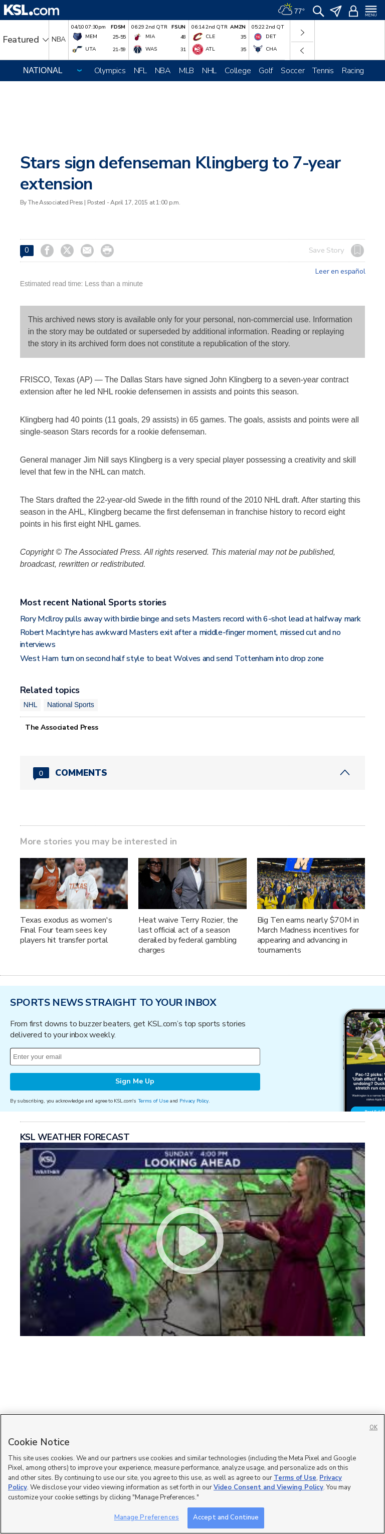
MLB (186, 70)
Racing (353, 70)
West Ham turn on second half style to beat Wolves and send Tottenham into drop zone (172, 658)
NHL (209, 70)
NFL (140, 70)
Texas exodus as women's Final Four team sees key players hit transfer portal (66, 930)
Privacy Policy (194, 1101)
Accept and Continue (226, 1517)
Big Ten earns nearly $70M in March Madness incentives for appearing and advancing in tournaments (308, 935)
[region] (192, 1474)
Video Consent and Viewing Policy (268, 1487)
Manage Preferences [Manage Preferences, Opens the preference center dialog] (146, 1517)
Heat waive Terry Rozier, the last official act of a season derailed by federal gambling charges (188, 935)
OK (373, 1427)
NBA (163, 70)
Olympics (110, 70)
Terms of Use (153, 1101)
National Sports (70, 705)
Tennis (322, 70)
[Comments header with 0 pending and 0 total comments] (192, 773)
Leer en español (340, 271)
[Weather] (291, 10)
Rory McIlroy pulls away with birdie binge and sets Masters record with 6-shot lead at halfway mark (190, 618)
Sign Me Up (134, 1081)
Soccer (292, 70)
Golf (266, 70)
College (238, 70)
